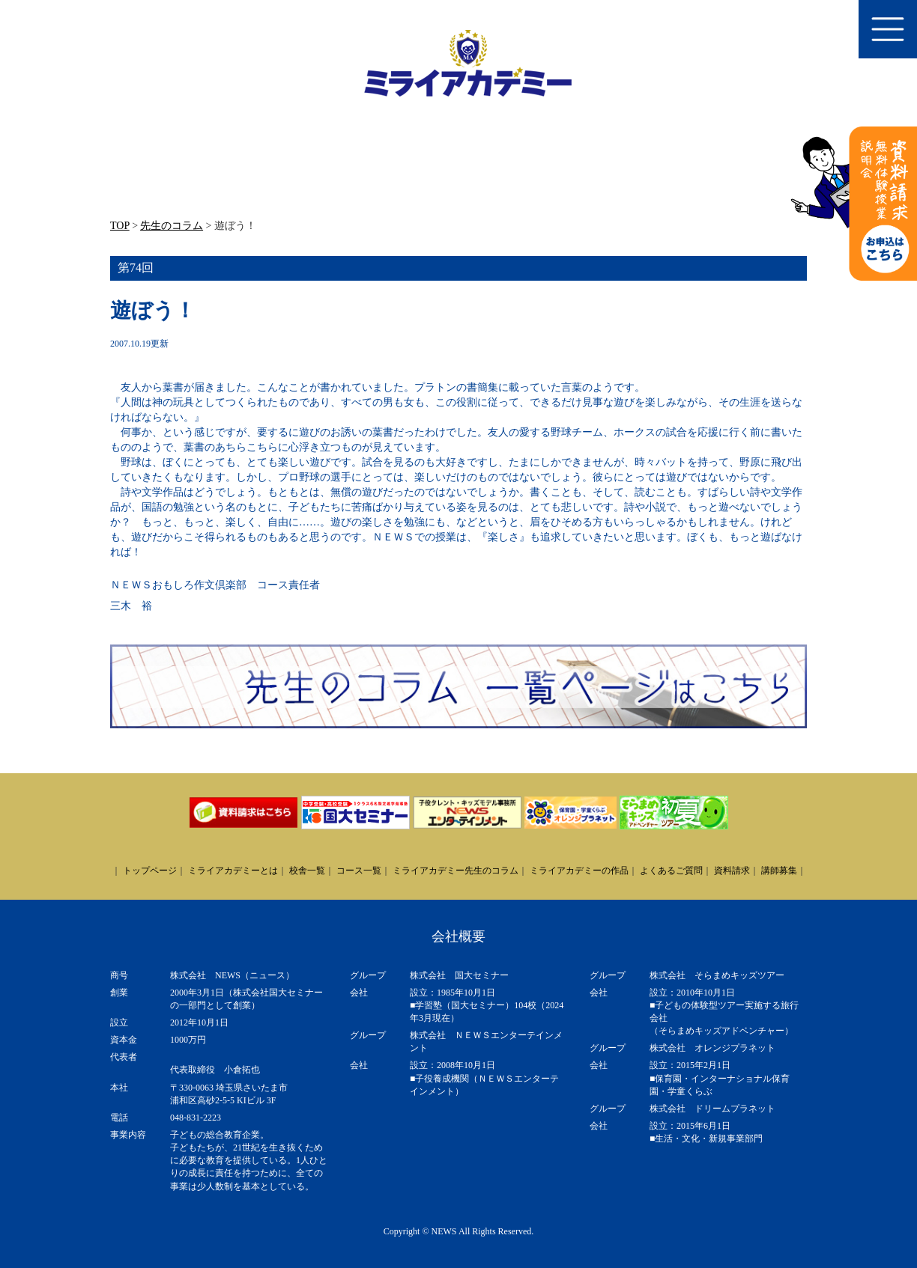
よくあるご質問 (671, 870)
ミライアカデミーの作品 (579, 870)
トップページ (150, 870)
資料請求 (732, 870)
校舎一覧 (307, 870)
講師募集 (779, 870)
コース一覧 (358, 870)
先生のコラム (171, 225)
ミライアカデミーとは (233, 870)
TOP (120, 225)
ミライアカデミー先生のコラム (455, 870)
